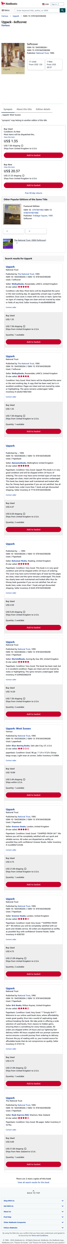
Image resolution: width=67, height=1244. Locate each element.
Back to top (33, 1193)
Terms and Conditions (40, 1235)
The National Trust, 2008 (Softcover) (30, 240)
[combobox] (37, 10)
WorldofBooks (18, 659)
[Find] (62, 10)
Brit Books (16, 1005)
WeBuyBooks (18, 284)
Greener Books (19, 826)
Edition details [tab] (43, 109)
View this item (9, 137)
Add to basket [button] (33, 155)
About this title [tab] (24, 109)
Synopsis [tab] (8, 109)
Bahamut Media (19, 561)
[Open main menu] (6, 10)
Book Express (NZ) (20, 1115)
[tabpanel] (32, 117)
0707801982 (38, 210)
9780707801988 (31, 213)
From (36, 63)
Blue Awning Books (21, 745)
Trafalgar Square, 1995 (43, 215)
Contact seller (11, 307)
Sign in (54, 4)
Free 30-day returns (33, 193)
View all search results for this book (33, 1182)
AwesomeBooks (19, 463)
